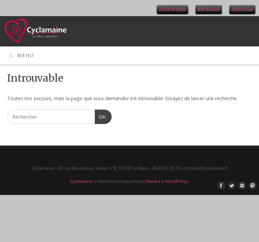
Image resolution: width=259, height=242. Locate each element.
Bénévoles (209, 9)
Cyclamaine (81, 181)
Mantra (153, 181)
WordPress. (177, 181)
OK (100, 116)
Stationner (242, 9)
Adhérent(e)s (172, 9)
